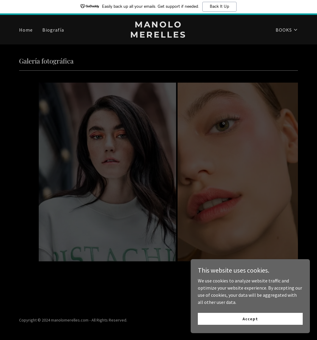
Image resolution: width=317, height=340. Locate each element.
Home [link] (26, 30)
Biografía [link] (53, 30)
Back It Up (219, 6)
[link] (158, 36)
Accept (250, 318)
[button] (287, 29)
